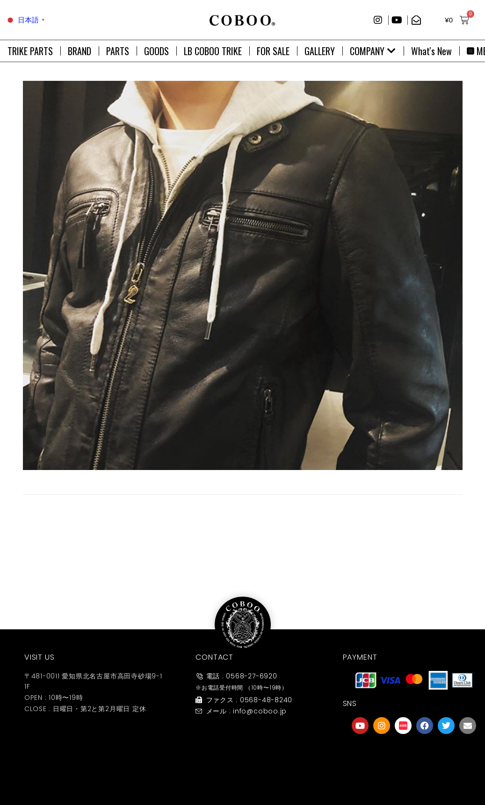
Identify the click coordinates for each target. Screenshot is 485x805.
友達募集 (414, 774)
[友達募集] (414, 755)
